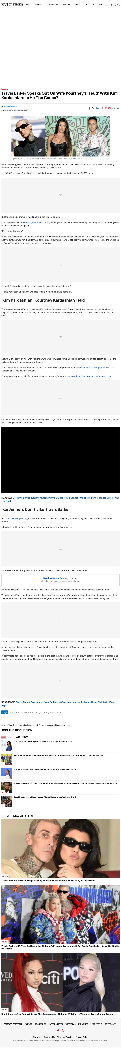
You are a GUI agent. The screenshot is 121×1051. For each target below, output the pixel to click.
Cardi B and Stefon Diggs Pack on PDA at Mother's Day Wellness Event (45, 797)
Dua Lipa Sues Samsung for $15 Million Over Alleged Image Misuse (43, 741)
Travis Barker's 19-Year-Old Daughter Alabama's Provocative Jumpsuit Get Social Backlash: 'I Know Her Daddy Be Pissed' (60, 947)
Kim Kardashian (31, 712)
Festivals (103, 4)
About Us (37, 1037)
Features (39, 4)
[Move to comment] (118, 108)
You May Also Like (20, 816)
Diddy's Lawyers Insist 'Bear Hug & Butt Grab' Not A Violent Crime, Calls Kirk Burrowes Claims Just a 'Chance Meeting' (66, 783)
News (27, 4)
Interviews (53, 4)
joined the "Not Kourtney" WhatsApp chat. (91, 376)
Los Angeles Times (33, 222)
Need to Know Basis (54, 578)
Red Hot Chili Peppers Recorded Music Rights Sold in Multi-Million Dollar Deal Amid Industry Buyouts (58, 755)
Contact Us (49, 1037)
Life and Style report (13, 518)
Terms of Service (65, 1037)
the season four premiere (94, 367)
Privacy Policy (82, 1037)
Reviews (66, 4)
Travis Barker (16, 712)
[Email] (113, 108)
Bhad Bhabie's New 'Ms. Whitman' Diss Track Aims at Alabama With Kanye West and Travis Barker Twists (57, 1014)
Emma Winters (10, 106)
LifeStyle (90, 4)
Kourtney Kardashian (50, 712)
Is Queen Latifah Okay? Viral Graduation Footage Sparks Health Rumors (46, 769)
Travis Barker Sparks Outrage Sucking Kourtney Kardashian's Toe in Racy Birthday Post (48, 880)
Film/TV (78, 4)
